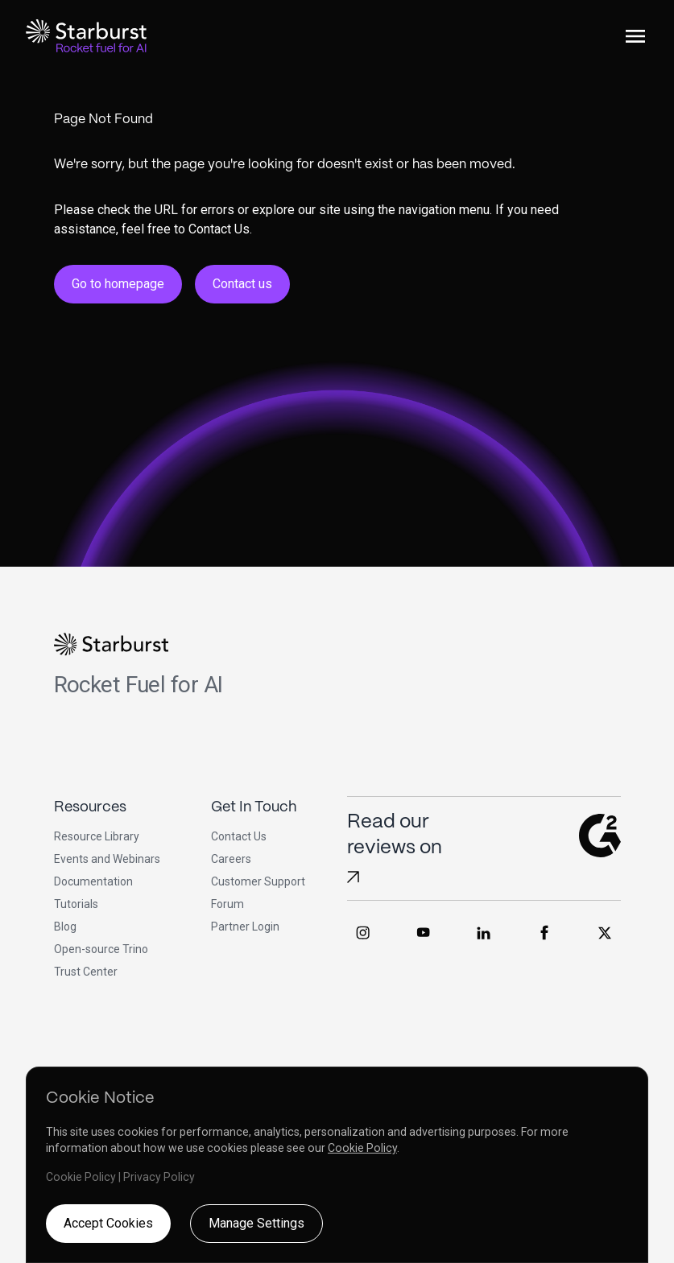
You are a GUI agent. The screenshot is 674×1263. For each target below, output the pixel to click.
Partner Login (245, 926)
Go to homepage (118, 283)
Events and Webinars (107, 858)
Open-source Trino (101, 949)
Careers (231, 858)
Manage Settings (256, 1223)
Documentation (93, 881)
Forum (227, 904)
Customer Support (258, 881)
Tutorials (76, 904)
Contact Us (239, 836)
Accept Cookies (108, 1223)
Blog (65, 926)
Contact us (242, 283)
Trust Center (86, 971)
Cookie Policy (362, 1147)
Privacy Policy (159, 1176)
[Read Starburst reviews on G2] (353, 877)
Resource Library (96, 836)
